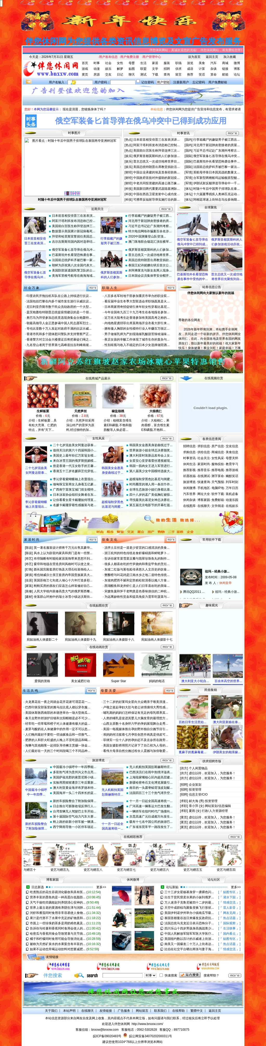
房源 (97, 74)
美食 (202, 63)
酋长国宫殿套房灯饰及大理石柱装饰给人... (63, 569)
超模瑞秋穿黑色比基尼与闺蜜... (150, 479)
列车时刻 (232, 482)
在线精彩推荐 (133, 837)
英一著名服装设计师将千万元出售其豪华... (63, 547)
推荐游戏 (232, 470)
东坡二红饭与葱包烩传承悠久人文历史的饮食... (136, 569)
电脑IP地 (218, 488)
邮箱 (225, 74)
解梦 (120, 69)
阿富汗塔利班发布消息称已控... (73, 221)
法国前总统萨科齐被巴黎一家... (73, 260)
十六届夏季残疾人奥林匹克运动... (216, 194)
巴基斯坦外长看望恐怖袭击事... (73, 255)
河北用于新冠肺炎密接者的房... (149, 221)
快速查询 (203, 482)
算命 (213, 74)
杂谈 (213, 69)
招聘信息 (189, 446)
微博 (237, 63)
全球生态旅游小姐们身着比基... (150, 489)
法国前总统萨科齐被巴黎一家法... (216, 167)
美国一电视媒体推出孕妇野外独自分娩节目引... (135, 729)
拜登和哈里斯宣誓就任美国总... (73, 236)
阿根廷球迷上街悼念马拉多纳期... (216, 199)
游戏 (85, 69)
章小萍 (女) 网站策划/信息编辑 (210, 806)
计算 (202, 69)
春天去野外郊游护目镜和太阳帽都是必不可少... (57, 718)
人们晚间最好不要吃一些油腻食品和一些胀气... (57, 734)
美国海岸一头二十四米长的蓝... (74, 793)
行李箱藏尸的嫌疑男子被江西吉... (216, 139)
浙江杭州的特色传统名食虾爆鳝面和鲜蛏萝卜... (136, 553)
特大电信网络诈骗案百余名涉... (149, 231)
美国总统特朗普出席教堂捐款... (149, 260)
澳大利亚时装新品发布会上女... (150, 455)
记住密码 (147, 82)
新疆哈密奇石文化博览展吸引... (150, 782)
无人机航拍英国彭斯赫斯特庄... (150, 767)
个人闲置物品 (198, 768)
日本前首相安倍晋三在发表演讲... (156, 139)
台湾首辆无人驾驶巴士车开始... (74, 811)
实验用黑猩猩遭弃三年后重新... (74, 782)
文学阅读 (217, 506)
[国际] (188, 156)
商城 (225, 63)
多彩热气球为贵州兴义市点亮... (74, 772)
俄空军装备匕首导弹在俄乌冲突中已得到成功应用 (72, 199)
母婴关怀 (232, 458)
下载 (155, 74)
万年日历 (232, 488)
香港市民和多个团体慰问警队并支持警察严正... (58, 334)
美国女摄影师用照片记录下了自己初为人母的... (135, 745)
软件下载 (217, 494)
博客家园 (203, 500)
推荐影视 (189, 470)
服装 (167, 63)
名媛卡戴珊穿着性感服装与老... (74, 505)
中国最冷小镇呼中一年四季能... (74, 767)
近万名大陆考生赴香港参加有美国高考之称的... (136, 318)
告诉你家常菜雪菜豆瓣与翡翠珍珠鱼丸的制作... (136, 558)
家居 (155, 63)
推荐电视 (217, 470)
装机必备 (232, 494)
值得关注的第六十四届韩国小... (74, 450)
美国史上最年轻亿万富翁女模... (74, 455)
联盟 (143, 69)
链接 (225, 69)
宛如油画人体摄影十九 (80, 639)
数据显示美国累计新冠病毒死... (73, 231)
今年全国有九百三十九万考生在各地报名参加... (136, 312)
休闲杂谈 (189, 500)
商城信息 (217, 452)
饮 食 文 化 (109, 539)
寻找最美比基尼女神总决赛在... (150, 500)
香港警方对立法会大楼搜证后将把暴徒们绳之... (58, 339)
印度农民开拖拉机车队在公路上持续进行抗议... (58, 296)
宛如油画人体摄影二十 (42, 639)
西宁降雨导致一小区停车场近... (74, 827)
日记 (120, 74)
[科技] (128, 189)
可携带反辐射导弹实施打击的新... (156, 199)
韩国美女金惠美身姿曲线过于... (150, 445)
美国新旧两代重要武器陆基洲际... (156, 189)
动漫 (97, 69)
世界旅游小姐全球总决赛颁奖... (150, 450)
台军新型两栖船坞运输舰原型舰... (216, 178)
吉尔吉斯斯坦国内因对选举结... (73, 241)
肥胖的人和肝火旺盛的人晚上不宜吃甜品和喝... (57, 740)
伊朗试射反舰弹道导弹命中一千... (216, 183)
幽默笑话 (232, 476)
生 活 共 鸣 (30, 690)
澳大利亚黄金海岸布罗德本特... (74, 788)
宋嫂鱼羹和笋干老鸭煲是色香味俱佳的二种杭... (136, 591)
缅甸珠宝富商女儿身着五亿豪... (74, 484)
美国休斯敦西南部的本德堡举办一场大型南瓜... (57, 713)
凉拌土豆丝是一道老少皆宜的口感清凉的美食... (136, 547)
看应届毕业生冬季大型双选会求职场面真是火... (136, 301)
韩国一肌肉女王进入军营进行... (150, 466)
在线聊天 (203, 506)
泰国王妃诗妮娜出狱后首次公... (149, 265)
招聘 (167, 69)
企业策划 (195, 784)
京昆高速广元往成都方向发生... (150, 816)
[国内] (188, 139)
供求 (178, 69)
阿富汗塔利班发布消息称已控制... (156, 145)
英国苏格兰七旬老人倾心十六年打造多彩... (63, 580)
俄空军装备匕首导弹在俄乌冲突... (216, 156)
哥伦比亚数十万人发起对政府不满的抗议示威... (58, 328)
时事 (97, 63)
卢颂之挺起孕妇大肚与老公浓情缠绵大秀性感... (135, 707)
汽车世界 (189, 494)
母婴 (132, 63)
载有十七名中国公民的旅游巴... (150, 822)
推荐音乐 (203, 470)
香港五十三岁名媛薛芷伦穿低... (74, 471)
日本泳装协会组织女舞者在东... (74, 495)
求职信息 (203, 446)
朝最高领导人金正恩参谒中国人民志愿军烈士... (58, 323)
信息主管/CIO (198, 794)
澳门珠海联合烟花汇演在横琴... (149, 241)
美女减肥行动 (80, 681)
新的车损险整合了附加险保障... (74, 801)
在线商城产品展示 (97, 378)
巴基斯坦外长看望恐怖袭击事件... (216, 161)
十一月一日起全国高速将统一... (150, 801)
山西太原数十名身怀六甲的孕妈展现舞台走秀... (135, 723)
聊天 (132, 74)
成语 (190, 69)
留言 (178, 74)
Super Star (118, 681)
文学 (155, 69)
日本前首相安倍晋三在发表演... (73, 216)
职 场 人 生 (109, 288)
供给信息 (203, 452)
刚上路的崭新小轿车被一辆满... (74, 822)
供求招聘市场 (211, 761)
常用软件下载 (211, 539)
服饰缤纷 (217, 464)
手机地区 (203, 488)
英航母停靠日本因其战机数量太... (216, 172)
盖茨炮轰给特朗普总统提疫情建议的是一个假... (58, 312)
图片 (77, 133)
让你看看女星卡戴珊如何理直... (74, 500)
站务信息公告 (211, 287)
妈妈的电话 (157, 681)
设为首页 (194, 57)
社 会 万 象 (31, 288)
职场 (178, 63)
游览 (190, 63)
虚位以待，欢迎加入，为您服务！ (212, 773)
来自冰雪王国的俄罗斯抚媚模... (74, 461)
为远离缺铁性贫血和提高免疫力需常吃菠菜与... (136, 597)
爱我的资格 (42, 681)
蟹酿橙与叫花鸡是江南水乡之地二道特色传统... (136, 575)
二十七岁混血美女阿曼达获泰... (74, 445)
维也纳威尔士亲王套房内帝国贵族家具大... (63, 575)
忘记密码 (198, 82)
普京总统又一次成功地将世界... (149, 255)
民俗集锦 (210, 690)
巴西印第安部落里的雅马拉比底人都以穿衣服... (57, 707)
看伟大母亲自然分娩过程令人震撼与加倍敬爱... (135, 751)
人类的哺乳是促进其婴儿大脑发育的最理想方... (135, 718)
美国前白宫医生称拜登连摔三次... (156, 150)
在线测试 (203, 476)
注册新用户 (181, 82)
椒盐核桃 (118, 411)
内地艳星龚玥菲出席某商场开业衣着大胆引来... (136, 323)
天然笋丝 (80, 411)
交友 (108, 74)
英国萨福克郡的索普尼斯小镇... (74, 777)
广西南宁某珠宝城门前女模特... (74, 489)
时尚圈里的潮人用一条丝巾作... (150, 484)
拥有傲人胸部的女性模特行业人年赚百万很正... (136, 328)
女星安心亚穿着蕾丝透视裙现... (150, 461)
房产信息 (217, 446)
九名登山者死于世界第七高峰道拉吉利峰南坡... (58, 345)
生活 (143, 63)
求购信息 (189, 452)
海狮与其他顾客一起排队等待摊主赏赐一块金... (57, 745)
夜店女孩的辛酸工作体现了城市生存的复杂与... (136, 339)
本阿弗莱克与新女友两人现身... (149, 270)
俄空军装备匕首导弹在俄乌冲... (73, 250)
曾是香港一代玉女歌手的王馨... (74, 466)
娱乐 (108, 69)
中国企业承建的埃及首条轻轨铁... (156, 172)
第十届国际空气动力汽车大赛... (74, 816)
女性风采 (98, 438)
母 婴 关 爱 (108, 690)
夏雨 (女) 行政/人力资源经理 (208, 811)
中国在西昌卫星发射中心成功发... (156, 194)
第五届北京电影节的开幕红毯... (150, 505)
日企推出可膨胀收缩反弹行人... (74, 806)
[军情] (188, 172)
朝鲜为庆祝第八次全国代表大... (73, 265)
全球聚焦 (210, 207)
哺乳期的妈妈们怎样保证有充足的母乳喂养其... (135, 713)
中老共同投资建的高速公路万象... (156, 183)
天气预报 (217, 482)
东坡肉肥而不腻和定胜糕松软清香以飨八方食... (136, 580)
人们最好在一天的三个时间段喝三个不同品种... (57, 751)
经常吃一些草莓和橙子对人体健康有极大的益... (57, 723)
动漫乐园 (232, 500)
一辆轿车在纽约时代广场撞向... (150, 811)
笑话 (202, 74)
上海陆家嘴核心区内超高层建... (150, 777)
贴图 (132, 69)
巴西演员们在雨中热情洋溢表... (150, 772)
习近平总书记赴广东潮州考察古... (216, 150)
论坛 (237, 74)
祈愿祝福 (189, 476)
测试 (143, 74)
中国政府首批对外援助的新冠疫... (156, 178)
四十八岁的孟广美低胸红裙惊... (150, 495)
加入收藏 (229, 57)
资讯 (186, 133)
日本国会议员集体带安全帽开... (149, 275)
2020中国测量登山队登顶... (147, 236)
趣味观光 (211, 605)
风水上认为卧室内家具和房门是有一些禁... (63, 553)
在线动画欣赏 (98, 647)
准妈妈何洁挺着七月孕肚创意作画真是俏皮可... (135, 734)
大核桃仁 (155, 411)
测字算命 (217, 476)
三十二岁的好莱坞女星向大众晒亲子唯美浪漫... (135, 702)
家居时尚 (203, 464)
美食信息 (232, 452)
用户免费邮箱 (217, 82)
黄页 (85, 74)
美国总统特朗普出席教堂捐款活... (156, 167)
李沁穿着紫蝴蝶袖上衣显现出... (74, 479)
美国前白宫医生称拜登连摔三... (73, 226)
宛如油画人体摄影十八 (118, 639)
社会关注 (203, 458)
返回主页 (212, 57)
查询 (167, 74)
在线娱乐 (232, 506)
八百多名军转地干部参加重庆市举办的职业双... (136, 296)
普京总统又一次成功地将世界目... (156, 161)
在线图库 (189, 506)
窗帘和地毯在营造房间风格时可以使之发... (63, 564)
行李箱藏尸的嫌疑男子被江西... (149, 216)
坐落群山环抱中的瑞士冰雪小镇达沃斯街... (63, 597)
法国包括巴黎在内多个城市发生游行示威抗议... (58, 301)
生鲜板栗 (43, 411)
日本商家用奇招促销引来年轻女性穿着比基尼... (136, 307)
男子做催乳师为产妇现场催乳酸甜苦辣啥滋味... (136, 334)
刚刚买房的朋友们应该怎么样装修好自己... (63, 586)
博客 (237, 69)
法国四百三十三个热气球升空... (150, 793)
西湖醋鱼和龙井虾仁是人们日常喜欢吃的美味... (136, 586)
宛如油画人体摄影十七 (156, 639)
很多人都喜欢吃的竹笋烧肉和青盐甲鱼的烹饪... (136, 564)
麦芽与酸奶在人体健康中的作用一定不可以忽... (57, 729)
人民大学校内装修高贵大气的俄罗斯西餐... (63, 591)
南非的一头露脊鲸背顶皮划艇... (150, 788)
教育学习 (232, 464)
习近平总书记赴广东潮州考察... (149, 226)
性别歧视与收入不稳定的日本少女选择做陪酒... (136, 345)
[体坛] (188, 189)
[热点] (128, 139)
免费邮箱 (217, 500)
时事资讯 (189, 458)
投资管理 (195, 789)
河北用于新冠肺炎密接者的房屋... (216, 145)
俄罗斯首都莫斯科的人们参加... (149, 250)
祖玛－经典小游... (217, 597)
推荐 (190, 74)
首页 (85, 63)
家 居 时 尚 (31, 539)
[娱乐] (128, 156)
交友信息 (232, 446)
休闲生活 (189, 464)
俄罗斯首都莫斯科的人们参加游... (156, 156)
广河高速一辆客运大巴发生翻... (150, 806)
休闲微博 (189, 488)
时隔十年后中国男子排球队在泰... (216, 189)
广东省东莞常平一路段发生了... (150, 827)
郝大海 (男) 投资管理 (203, 801)
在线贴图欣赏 (98, 605)
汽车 (213, 63)
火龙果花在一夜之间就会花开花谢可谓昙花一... (57, 702)
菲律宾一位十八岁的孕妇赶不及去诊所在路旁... (135, 740)
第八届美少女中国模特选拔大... (150, 471)
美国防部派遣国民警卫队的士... (73, 270)
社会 (108, 63)
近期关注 (97, 209)
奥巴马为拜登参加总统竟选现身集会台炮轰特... (58, 318)
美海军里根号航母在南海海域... (73, 275)
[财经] (128, 172)
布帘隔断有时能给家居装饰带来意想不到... (63, 558)
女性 (120, 63)
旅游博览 (189, 482)
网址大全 (203, 494)
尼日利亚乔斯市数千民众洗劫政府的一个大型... (58, 307)
